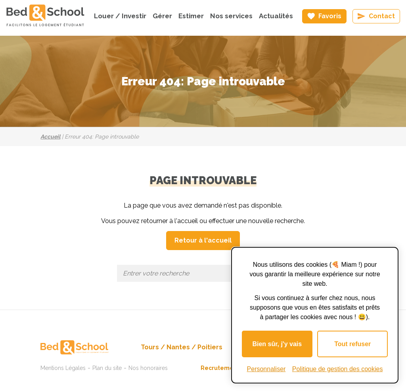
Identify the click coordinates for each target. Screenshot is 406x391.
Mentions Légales (63, 368)
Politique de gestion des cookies (337, 369)
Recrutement (220, 368)
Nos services (231, 16)
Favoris (329, 16)
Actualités (276, 16)
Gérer (162, 16)
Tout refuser (352, 344)
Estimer (191, 16)
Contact (382, 16)
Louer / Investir (120, 16)
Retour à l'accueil (203, 240)
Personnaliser (266, 369)
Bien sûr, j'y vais (277, 344)
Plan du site (107, 368)
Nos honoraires (148, 368)
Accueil (50, 136)
